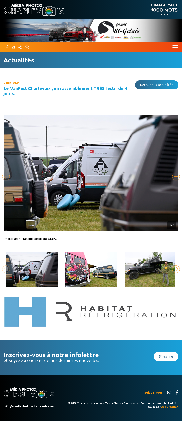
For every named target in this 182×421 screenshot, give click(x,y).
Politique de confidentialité (158, 403)
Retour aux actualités (156, 85)
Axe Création (169, 406)
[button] (176, 177)
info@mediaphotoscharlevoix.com (29, 406)
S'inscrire (166, 356)
